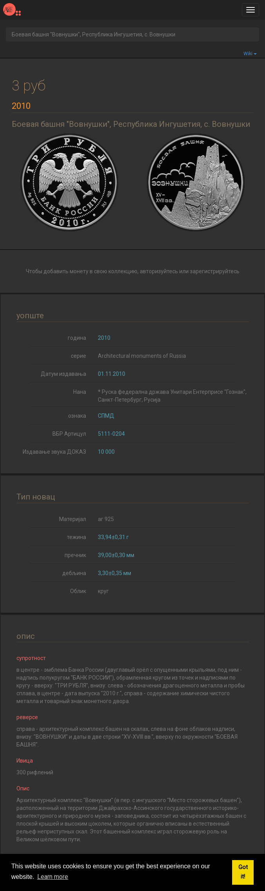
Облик (78, 591)
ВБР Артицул (69, 434)
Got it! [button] (243, 872)
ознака (77, 416)
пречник (75, 555)
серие (78, 356)
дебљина (74, 573)
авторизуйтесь (159, 271)
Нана (79, 392)
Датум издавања (63, 374)
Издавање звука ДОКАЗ (54, 452)
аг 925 (106, 519)
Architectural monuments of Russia (142, 356)
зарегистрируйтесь (215, 271)
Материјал (72, 519)
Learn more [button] (52, 876)
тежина (76, 537)
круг (103, 591)
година (77, 338)
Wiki (250, 53)
